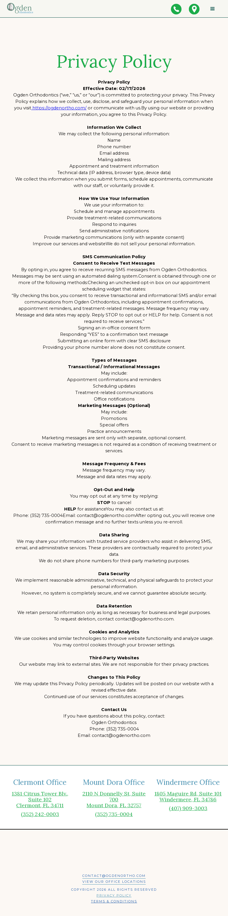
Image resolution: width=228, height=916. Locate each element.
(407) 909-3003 (188, 808)
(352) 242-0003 (40, 814)
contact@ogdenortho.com (114, 876)
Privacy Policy (114, 895)
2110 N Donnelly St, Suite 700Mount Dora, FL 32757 (114, 799)
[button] (212, 8)
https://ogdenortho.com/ (58, 108)
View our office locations (114, 882)
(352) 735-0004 (114, 814)
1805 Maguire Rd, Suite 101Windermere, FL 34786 (188, 796)
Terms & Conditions (114, 901)
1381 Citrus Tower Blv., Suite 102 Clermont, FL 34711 (40, 799)
